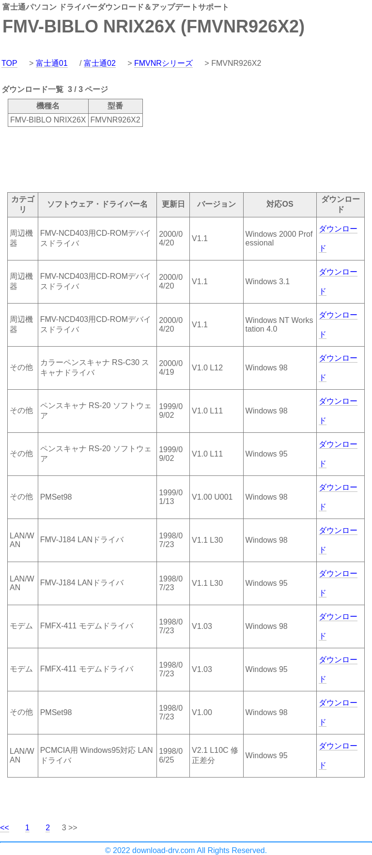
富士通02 (100, 63)
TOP (9, 63)
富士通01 (52, 63)
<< (4, 828)
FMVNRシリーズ (163, 63)
